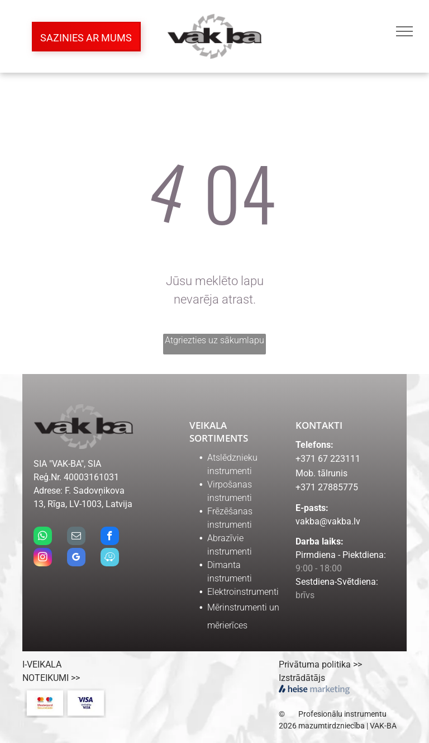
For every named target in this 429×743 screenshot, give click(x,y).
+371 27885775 (326, 487)
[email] (76, 537)
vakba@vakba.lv (327, 521)
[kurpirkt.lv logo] (198, 686)
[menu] (404, 31)
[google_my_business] (76, 558)
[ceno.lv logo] (240, 686)
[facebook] (110, 537)
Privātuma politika (315, 664)
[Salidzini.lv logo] (156, 686)
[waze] (110, 558)
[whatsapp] (43, 537)
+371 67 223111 (327, 458)
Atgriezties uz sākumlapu (214, 340)
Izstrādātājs (302, 678)
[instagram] (43, 558)
